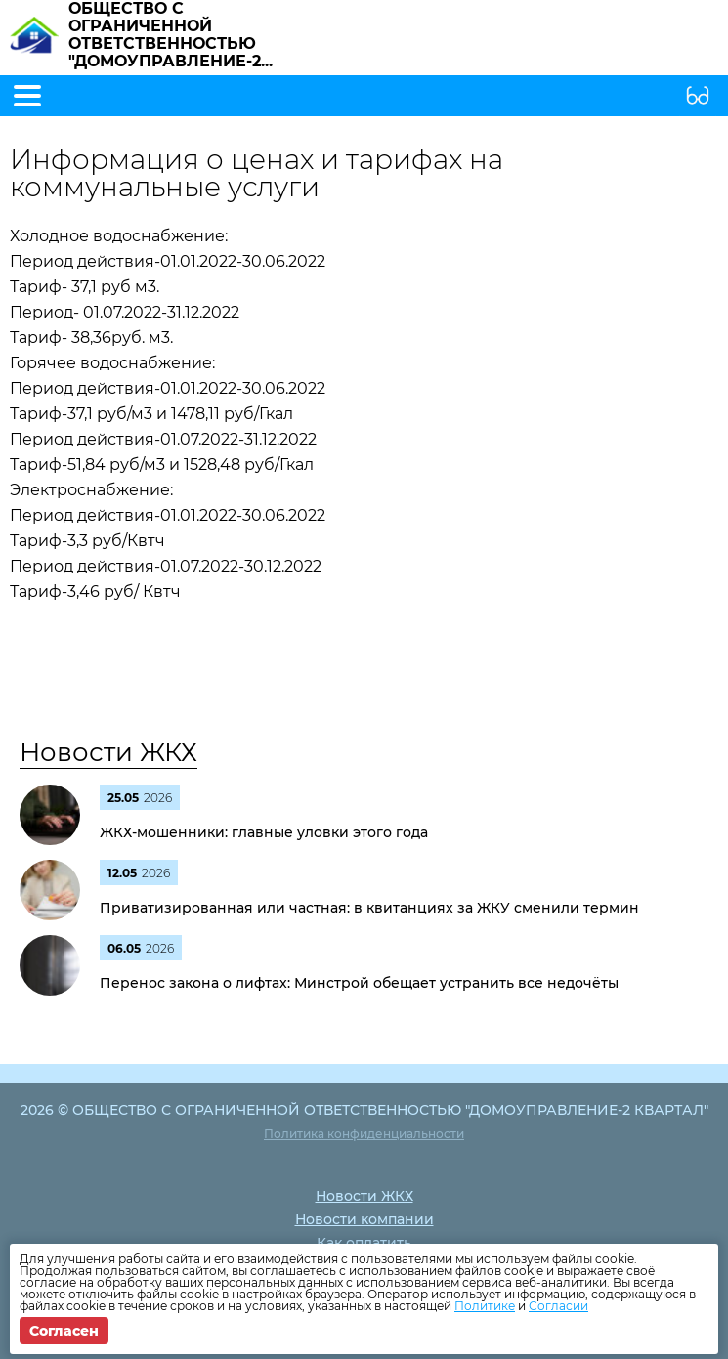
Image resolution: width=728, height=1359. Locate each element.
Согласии (558, 1305)
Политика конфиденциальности (364, 1133)
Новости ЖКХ (108, 752)
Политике (484, 1305)
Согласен (64, 1330)
